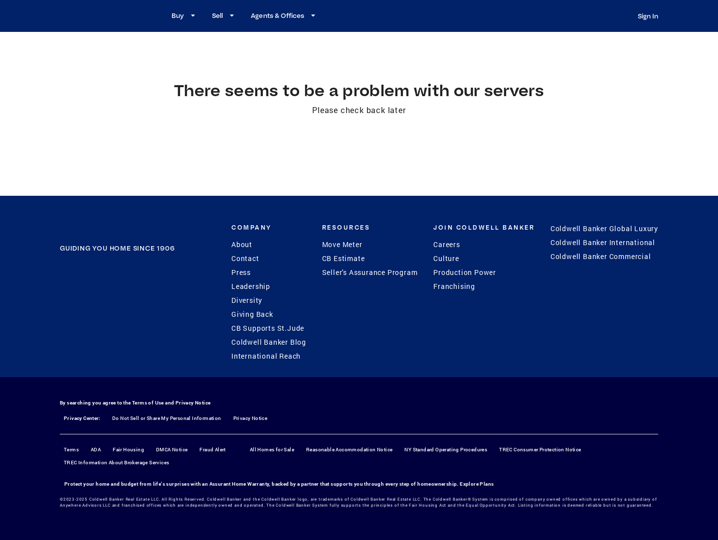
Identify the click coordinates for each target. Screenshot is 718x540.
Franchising (454, 286)
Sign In (648, 16)
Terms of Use (148, 403)
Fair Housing (128, 449)
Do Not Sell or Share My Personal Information (166, 418)
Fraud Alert (212, 449)
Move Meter (342, 244)
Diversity (246, 300)
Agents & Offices (284, 15)
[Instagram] (104, 310)
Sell (224, 15)
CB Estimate (343, 258)
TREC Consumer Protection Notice (540, 449)
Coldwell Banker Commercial (600, 256)
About (241, 244)
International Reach (266, 356)
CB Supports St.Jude (267, 328)
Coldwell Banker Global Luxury (604, 228)
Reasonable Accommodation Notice (349, 449)
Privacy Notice (193, 403)
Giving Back (252, 314)
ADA (96, 449)
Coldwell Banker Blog (268, 342)
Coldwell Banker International (602, 242)
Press (241, 272)
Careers (446, 244)
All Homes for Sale (272, 449)
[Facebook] (78, 310)
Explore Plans (477, 484)
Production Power (464, 272)
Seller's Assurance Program (370, 272)
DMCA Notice (171, 449)
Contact (245, 258)
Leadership (250, 286)
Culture (446, 258)
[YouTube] (130, 310)
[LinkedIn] (156, 310)
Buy (185, 15)
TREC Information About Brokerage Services (116, 462)
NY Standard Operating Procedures (445, 449)
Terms (71, 449)
